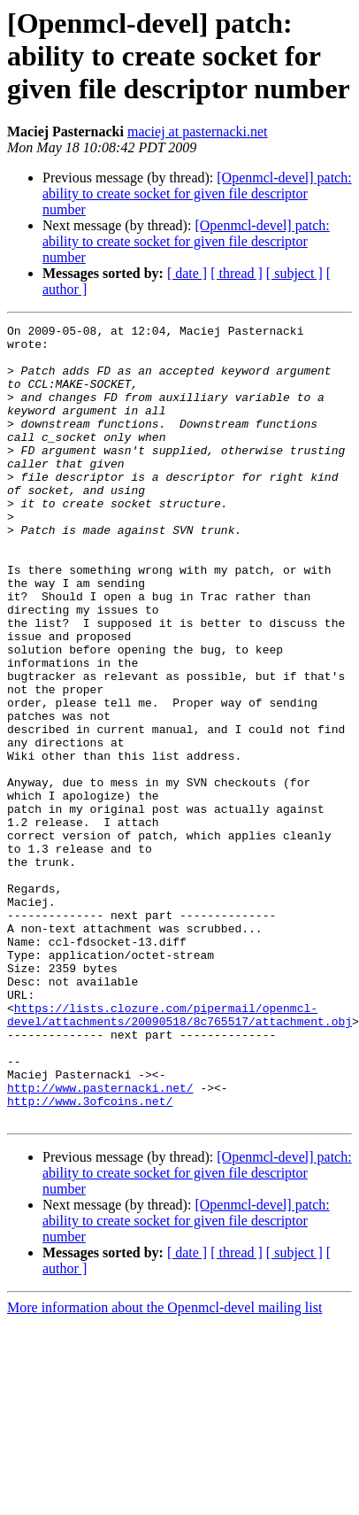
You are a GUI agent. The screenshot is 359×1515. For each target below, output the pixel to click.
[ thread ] (236, 273)
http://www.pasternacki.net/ (100, 1209)
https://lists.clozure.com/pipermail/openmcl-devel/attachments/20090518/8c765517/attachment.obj (179, 1122)
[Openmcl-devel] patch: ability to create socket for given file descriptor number (197, 193)
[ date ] (187, 273)
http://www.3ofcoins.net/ (89, 1225)
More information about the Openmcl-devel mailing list (164, 1434)
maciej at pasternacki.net (197, 131)
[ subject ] (294, 273)
